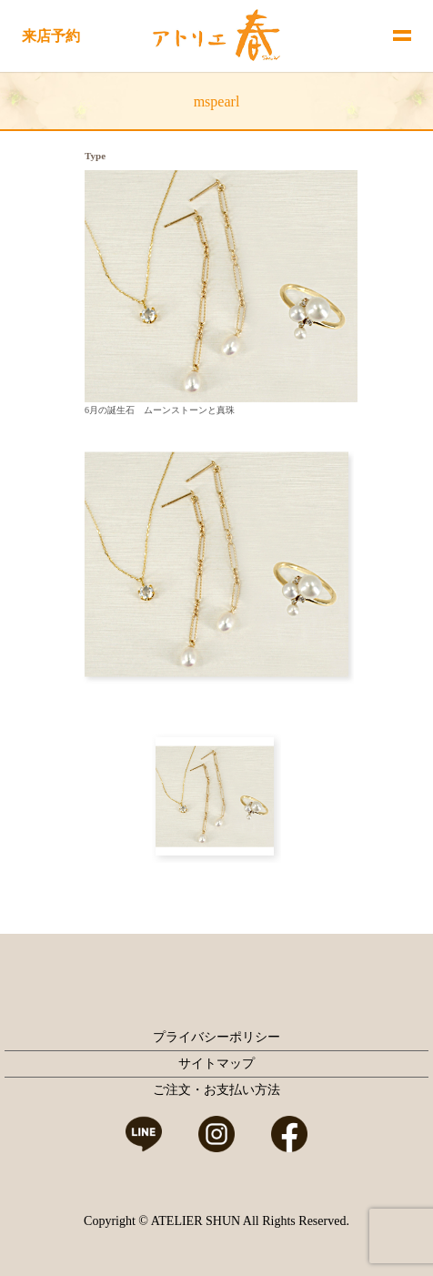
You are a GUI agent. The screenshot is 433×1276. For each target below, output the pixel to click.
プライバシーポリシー (216, 1037)
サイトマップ (216, 1063)
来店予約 (51, 36)
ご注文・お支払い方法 (216, 1090)
